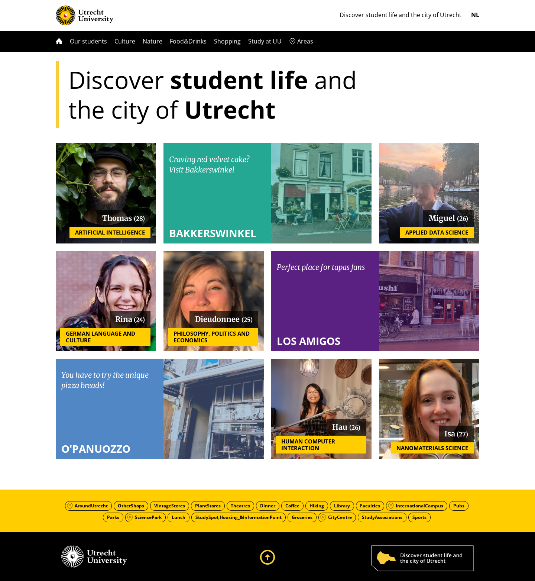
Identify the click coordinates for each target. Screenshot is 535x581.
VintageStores (169, 506)
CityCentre (340, 517)
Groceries (302, 517)
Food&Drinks (188, 41)
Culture (124, 41)
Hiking (316, 506)
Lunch (178, 517)
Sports (419, 517)
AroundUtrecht (91, 506)
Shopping (227, 41)
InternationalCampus (419, 506)
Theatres (240, 506)
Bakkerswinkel (212, 233)
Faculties (370, 506)
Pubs (458, 506)
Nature (152, 41)
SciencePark (148, 517)
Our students (88, 41)
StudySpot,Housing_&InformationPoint (238, 517)
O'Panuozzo (95, 449)
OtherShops (131, 506)
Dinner (267, 506)
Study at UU (265, 41)
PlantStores (208, 506)
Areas (305, 41)
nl (475, 15)
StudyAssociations (382, 517)
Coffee (292, 506)
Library (342, 506)
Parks (113, 517)
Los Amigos (308, 341)
